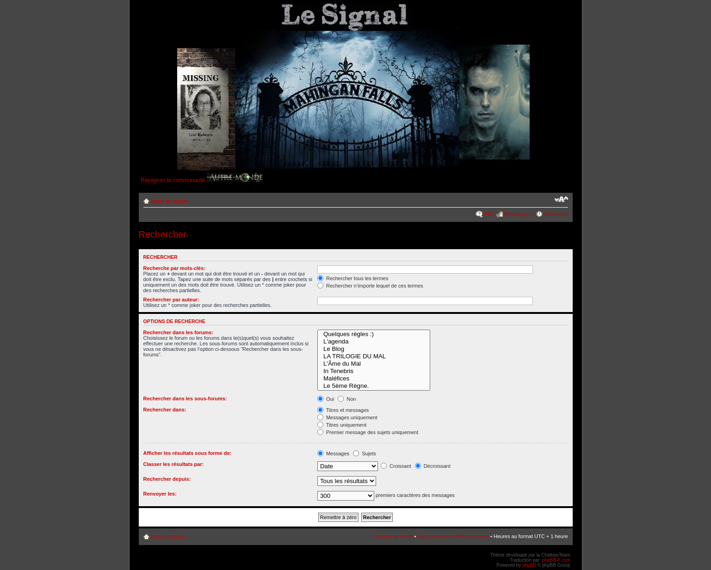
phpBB (529, 565)
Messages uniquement (347, 417)
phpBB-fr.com (556, 560)
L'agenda (373, 341)
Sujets (364, 453)
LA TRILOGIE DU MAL (373, 356)
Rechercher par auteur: (171, 299)
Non (347, 399)
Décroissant (433, 466)
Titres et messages (343, 410)
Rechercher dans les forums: (178, 332)
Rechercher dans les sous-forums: (185, 398)
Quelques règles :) (373, 334)
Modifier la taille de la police (561, 199)
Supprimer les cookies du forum (453, 536)
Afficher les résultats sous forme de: (187, 453)
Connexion (556, 214)
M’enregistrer (518, 214)
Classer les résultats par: (173, 464)
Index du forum (169, 201)
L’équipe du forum (392, 536)
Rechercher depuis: (167, 479)
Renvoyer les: (160, 493)
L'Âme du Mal (373, 364)
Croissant (396, 466)
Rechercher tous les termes (353, 278)
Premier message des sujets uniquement (367, 432)
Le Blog (373, 349)
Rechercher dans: (164, 409)
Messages (333, 453)
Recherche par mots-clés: (174, 268)
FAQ (488, 214)
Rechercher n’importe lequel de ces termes (370, 285)
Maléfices (373, 378)
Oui (325, 399)
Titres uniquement (342, 425)
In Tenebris (373, 371)
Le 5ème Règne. (373, 386)
